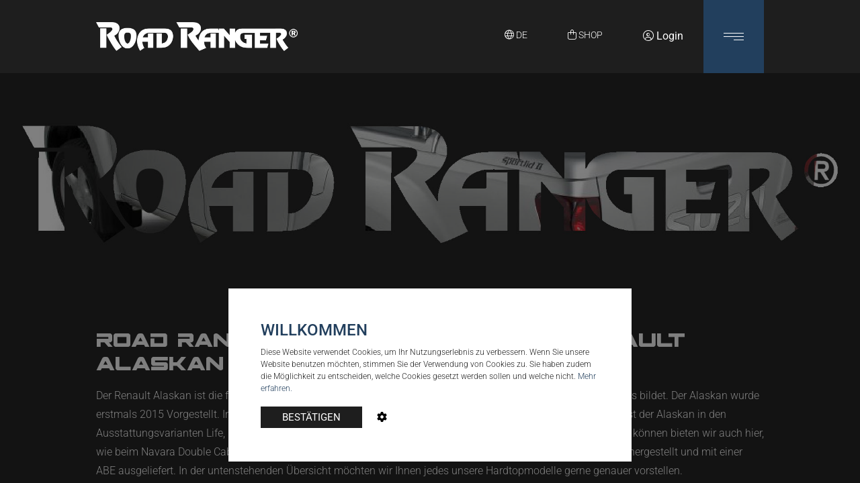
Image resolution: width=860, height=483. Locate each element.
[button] (733, 36)
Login (663, 36)
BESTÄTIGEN (311, 417)
